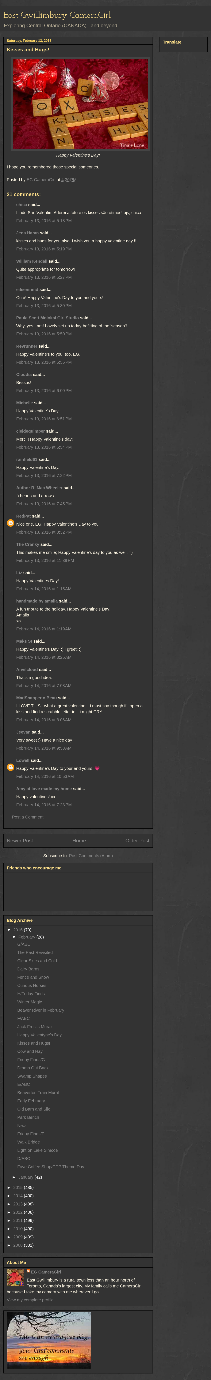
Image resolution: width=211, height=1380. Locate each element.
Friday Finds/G (31, 1059)
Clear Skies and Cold (37, 960)
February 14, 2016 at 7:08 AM (44, 685)
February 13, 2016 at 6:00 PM (44, 390)
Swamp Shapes (32, 1076)
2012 (18, 1212)
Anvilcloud (27, 669)
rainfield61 (26, 459)
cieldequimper (30, 431)
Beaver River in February (40, 1010)
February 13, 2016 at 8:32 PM (44, 532)
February (27, 937)
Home (79, 840)
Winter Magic (29, 1002)
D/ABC (23, 1158)
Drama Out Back (33, 1068)
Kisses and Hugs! (33, 1043)
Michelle (24, 402)
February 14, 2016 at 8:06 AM (44, 719)
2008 (18, 1245)
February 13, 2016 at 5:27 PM (44, 277)
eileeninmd (27, 289)
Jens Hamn (27, 233)
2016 (18, 930)
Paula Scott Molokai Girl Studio (47, 318)
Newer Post (20, 840)
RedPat (23, 516)
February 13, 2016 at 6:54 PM (44, 447)
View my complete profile (30, 1300)
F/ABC (23, 1018)
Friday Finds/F (30, 1133)
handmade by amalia (37, 601)
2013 (18, 1204)
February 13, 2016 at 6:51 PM (44, 419)
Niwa (22, 1125)
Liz (19, 572)
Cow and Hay (30, 1051)
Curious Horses (31, 985)
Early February (31, 1101)
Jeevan (23, 732)
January (26, 1177)
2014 (18, 1195)
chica (21, 204)
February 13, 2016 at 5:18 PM (44, 220)
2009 (18, 1237)
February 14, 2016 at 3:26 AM (44, 657)
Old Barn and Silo (33, 1109)
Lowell (22, 760)
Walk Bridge (28, 1142)
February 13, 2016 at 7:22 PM (44, 475)
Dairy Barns (28, 969)
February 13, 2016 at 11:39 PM (45, 560)
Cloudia (24, 374)
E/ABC (23, 1084)
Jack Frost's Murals (35, 1026)
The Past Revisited (35, 952)
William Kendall (31, 261)
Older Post (137, 840)
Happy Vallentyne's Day (39, 1035)
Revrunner (26, 346)
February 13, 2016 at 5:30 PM (44, 305)
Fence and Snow (33, 977)
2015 (18, 1187)
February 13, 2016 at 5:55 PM (44, 362)
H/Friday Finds (31, 993)
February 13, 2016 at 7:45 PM (44, 503)
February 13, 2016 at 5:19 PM (44, 249)
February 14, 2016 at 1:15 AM (44, 588)
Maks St (24, 641)
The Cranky (27, 544)
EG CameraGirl (46, 1272)
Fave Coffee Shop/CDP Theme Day (50, 1166)
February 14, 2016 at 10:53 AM (45, 776)
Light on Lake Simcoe (37, 1150)
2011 (18, 1220)
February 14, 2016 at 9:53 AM (44, 748)
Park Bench (28, 1117)
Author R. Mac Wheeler (39, 487)
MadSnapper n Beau (36, 697)
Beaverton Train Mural (38, 1092)
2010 (18, 1228)
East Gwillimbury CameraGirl (57, 15)
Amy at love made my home (44, 788)
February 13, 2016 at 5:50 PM (44, 334)
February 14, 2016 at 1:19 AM (44, 629)
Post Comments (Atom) (91, 855)
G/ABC (23, 944)
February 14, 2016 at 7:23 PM (44, 804)
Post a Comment (27, 817)
